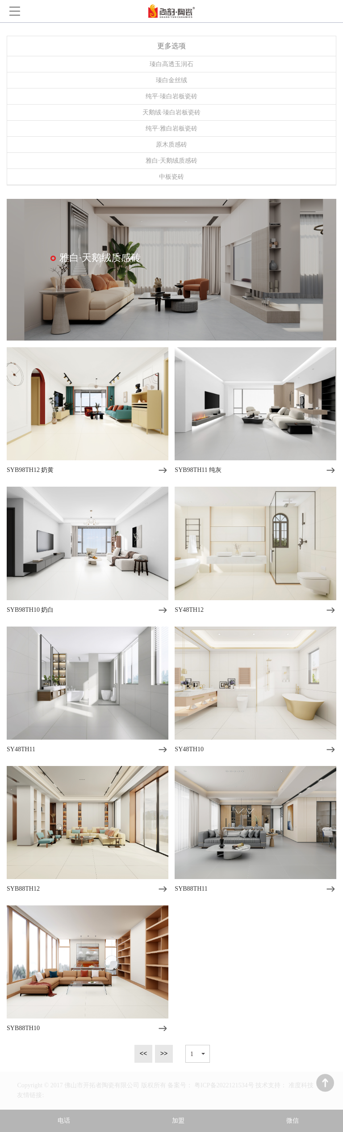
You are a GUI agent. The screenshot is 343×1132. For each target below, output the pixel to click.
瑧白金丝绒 (171, 80)
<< (143, 1053)
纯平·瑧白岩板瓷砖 (171, 96)
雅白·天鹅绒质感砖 (171, 160)
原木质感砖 (171, 144)
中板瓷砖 (171, 176)
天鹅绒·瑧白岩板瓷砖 (171, 112)
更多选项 (171, 46)
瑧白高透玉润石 (171, 64)
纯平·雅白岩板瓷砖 (171, 128)
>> (163, 1053)
